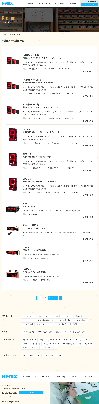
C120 (52, 355)
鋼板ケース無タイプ (85, 344)
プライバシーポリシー (8, 396)
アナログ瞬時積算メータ (65, 320)
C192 (59, 355)
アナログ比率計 (28, 324)
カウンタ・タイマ (28, 320)
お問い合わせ (90, 4)
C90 (45, 355)
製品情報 (31, 3)
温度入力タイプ (61, 332)
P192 (38, 355)
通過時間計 (79, 316)
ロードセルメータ (28, 316)
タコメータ (67, 316)
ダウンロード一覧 (44, 3)
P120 (31, 355)
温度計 (58, 316)
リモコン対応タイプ (48, 348)
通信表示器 (73, 324)
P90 (24, 355)
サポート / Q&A (60, 3)
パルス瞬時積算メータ (45, 320)
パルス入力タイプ (28, 332)
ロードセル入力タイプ (77, 332)
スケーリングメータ (45, 316)
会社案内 (73, 3)
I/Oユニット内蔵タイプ (30, 348)
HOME (4, 34)
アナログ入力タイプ (45, 332)
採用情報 (88, 377)
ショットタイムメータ (44, 324)
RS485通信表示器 (69, 344)
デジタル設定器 (61, 324)
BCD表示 (26, 344)
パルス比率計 (81, 320)
